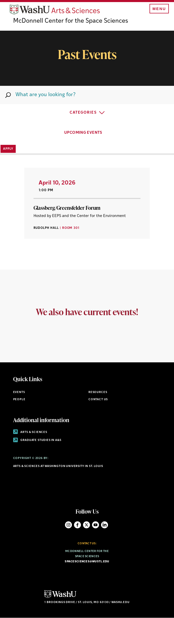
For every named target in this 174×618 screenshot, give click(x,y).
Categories (83, 113)
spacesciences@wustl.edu (87, 561)
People (19, 399)
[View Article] (87, 203)
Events (19, 392)
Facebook (77, 524)
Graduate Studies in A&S (37, 440)
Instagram (68, 524)
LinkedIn (104, 524)
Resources (97, 392)
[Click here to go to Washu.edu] (60, 597)
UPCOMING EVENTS (87, 132)
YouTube (95, 524)
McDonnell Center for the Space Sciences (70, 21)
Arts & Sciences (30, 432)
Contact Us (98, 399)
